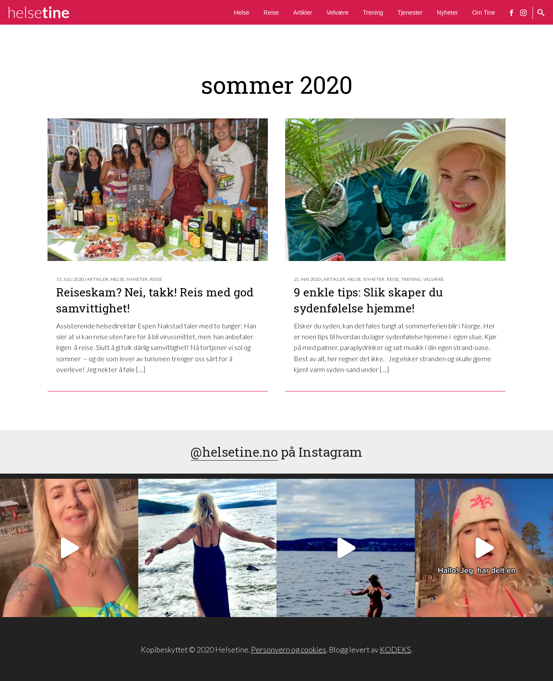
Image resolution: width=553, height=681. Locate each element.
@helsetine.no (234, 451)
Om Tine (483, 12)
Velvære (337, 12)
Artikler (302, 12)
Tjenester (410, 12)
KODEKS (395, 649)
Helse (241, 12)
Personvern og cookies (288, 649)
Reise (271, 12)
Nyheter (447, 12)
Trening (373, 12)
